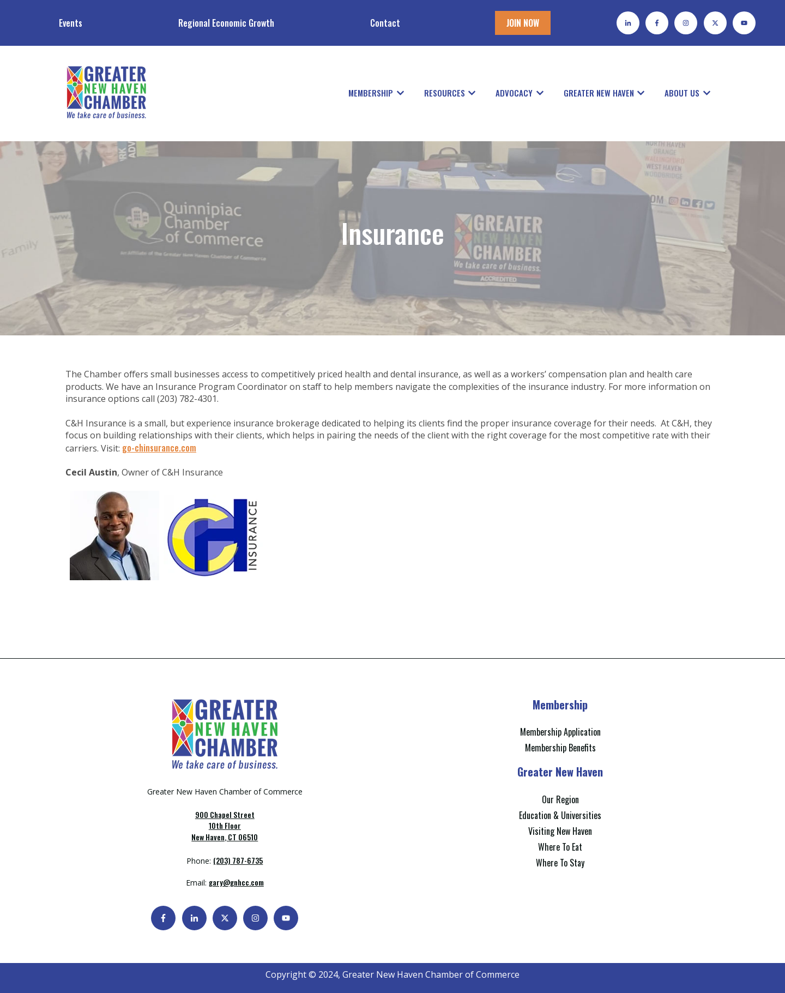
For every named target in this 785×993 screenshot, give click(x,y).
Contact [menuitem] (385, 22)
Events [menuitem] (70, 22)
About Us (682, 93)
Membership (370, 93)
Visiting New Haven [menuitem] (560, 831)
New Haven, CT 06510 (224, 825)
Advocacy (514, 93)
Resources (444, 93)
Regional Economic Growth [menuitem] (226, 22)
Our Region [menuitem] (560, 799)
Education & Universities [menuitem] (560, 815)
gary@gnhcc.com (236, 882)
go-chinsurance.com (159, 447)
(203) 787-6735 (238, 860)
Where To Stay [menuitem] (560, 862)
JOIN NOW (522, 22)
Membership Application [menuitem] (560, 731)
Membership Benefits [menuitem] (560, 747)
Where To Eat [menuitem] (560, 846)
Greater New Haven (599, 93)
